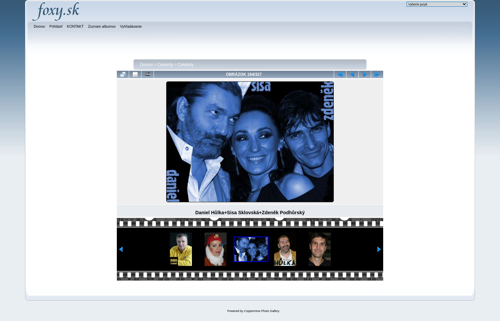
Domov (146, 64)
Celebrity (165, 64)
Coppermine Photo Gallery (261, 311)
